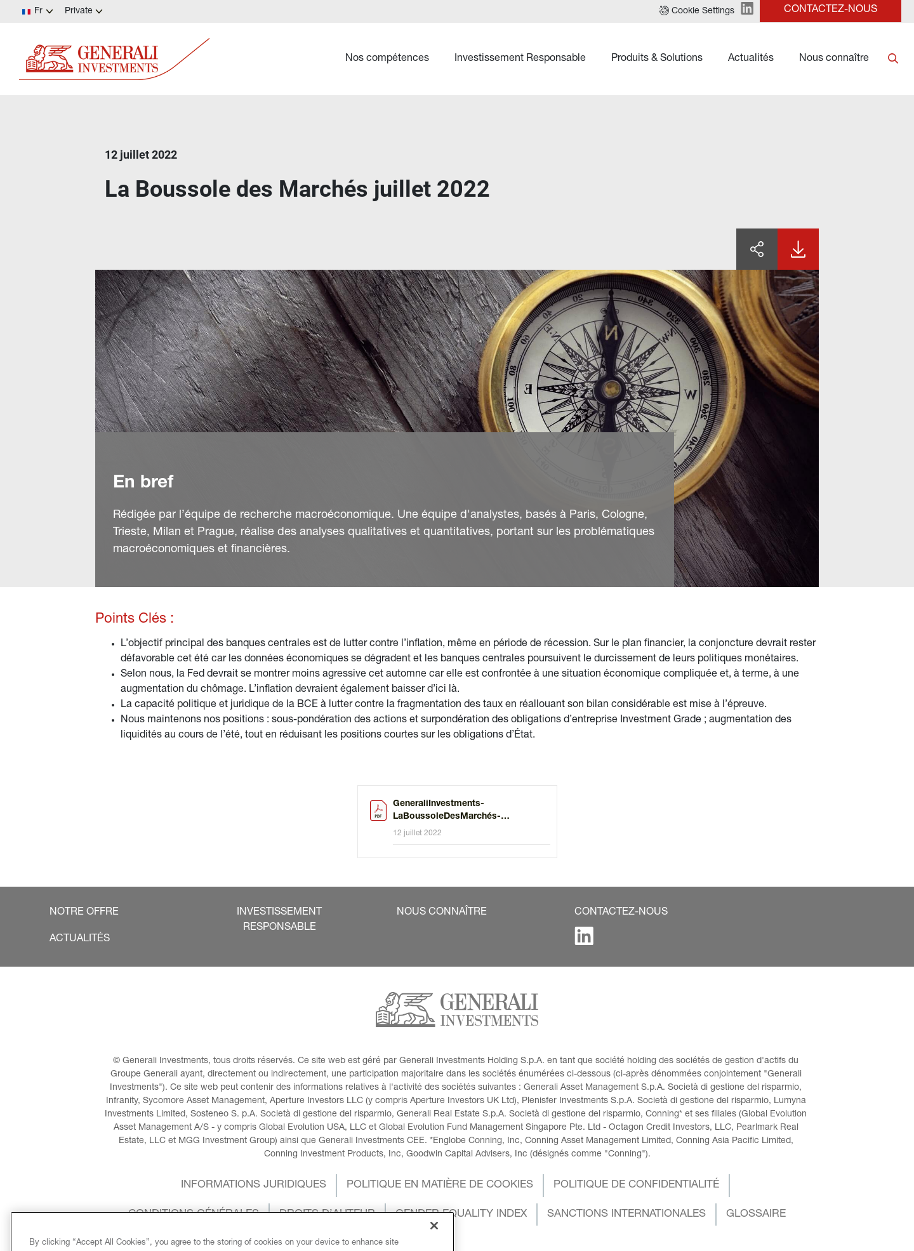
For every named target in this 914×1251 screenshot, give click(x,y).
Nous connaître (834, 59)
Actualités (751, 59)
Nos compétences (387, 59)
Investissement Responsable (520, 59)
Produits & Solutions (657, 59)
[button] (697, 11)
